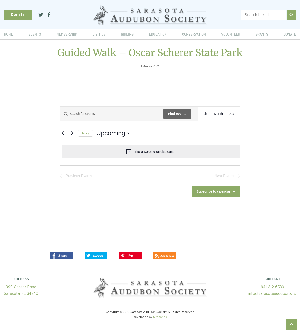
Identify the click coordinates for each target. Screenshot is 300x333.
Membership (66, 34)
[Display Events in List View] (205, 114)
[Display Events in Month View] (218, 114)
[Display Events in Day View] (231, 114)
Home (8, 34)
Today (85, 133)
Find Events (177, 114)
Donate (18, 15)
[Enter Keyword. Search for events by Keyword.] (111, 114)
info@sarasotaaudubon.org (272, 293)
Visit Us (99, 34)
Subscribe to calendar (213, 191)
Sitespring (160, 317)
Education (158, 34)
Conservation (194, 34)
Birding (127, 34)
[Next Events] (72, 133)
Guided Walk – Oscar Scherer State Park (150, 53)
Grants (262, 34)
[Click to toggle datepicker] (113, 133)
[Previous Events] (63, 133)
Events (34, 34)
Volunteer (230, 34)
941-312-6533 (272, 287)
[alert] (151, 151)
